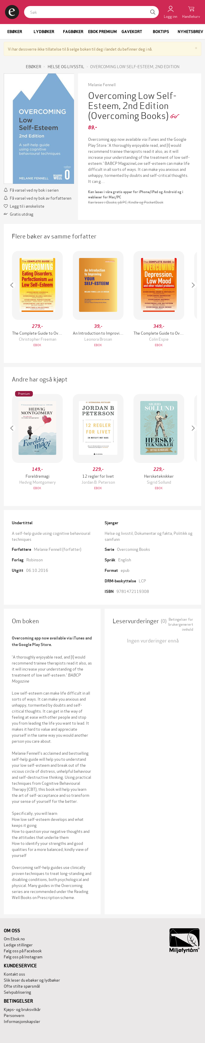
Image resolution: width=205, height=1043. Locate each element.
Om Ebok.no (14, 938)
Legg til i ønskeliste (24, 206)
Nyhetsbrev (190, 31)
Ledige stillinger (18, 944)
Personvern (14, 1015)
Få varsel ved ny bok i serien (31, 190)
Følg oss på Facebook (23, 950)
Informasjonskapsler (22, 1021)
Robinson (34, 559)
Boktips (161, 31)
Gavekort (131, 31)
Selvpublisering (17, 992)
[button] (14, 299)
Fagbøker (73, 31)
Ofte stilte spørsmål (22, 986)
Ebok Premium (102, 31)
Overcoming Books (133, 549)
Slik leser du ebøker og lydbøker (32, 980)
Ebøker (14, 31)
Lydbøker (44, 31)
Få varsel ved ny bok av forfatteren (37, 198)
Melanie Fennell (102, 84)
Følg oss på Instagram (23, 956)
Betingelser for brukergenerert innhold (180, 624)
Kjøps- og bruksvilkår (22, 1009)
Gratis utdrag (18, 214)
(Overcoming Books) (129, 114)
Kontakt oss (14, 974)
